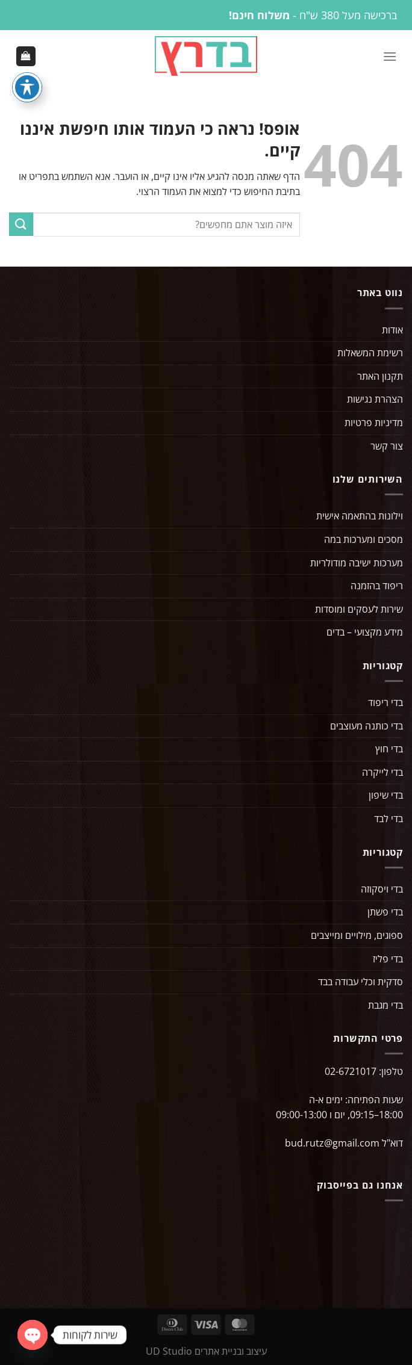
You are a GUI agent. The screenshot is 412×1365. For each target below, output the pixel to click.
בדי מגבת (385, 1005)
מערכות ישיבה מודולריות (356, 563)
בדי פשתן (385, 913)
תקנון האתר (380, 377)
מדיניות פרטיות (374, 423)
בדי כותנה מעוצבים (366, 726)
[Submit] (21, 225)
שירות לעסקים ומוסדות (359, 609)
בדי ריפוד (385, 703)
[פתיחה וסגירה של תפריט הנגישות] (27, 87)
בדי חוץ (389, 750)
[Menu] (389, 56)
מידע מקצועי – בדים (364, 633)
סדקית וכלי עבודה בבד (360, 982)
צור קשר (386, 446)
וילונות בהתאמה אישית (359, 517)
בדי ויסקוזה (382, 889)
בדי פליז (388, 959)
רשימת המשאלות (370, 354)
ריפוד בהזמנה (377, 586)
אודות (392, 330)
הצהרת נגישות (375, 400)
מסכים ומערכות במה (363, 540)
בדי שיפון (386, 796)
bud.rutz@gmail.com (332, 1144)
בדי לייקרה (382, 773)
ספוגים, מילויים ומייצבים (357, 936)
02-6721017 (350, 1072)
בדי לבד (388, 819)
